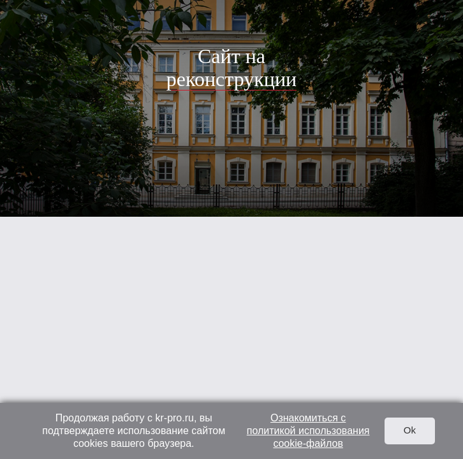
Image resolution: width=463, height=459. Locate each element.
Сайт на (231, 68)
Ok (410, 430)
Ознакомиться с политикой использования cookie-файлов (308, 430)
